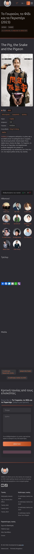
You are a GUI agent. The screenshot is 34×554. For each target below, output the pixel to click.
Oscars (3, 535)
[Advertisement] (17, 171)
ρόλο (13, 152)
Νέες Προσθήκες (6, 532)
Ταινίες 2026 (5, 505)
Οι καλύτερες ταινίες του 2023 (17, 377)
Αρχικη (4, 27)
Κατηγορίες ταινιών (7, 496)
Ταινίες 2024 (5, 512)
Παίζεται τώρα (5, 529)
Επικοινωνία (4, 548)
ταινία (25, 152)
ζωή (22, 141)
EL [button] (23, 3)
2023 (9, 110)
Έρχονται (7, 525)
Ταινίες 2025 (5, 508)
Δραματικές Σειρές (25, 371)
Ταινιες (10, 27)
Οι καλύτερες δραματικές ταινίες (8, 372)
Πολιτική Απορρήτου (16, 548)
